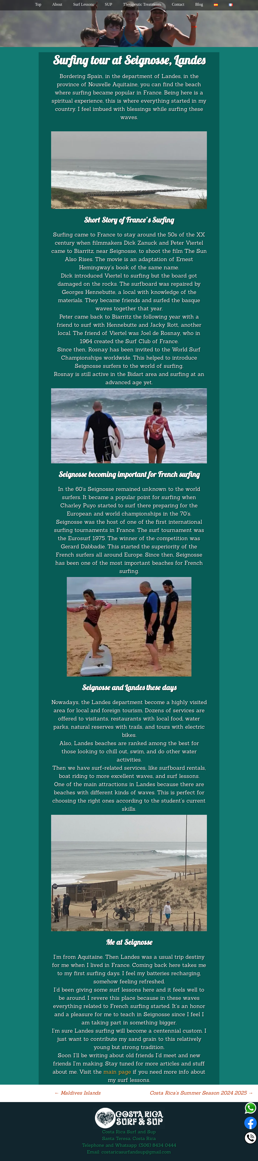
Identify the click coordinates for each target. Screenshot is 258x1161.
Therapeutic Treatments (142, 4)
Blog (199, 4)
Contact (178, 4)
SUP (108, 4)
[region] (129, 23)
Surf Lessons (83, 4)
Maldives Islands (77, 1093)
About (57, 4)
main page (117, 1072)
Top (38, 4)
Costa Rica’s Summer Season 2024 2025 (201, 1093)
